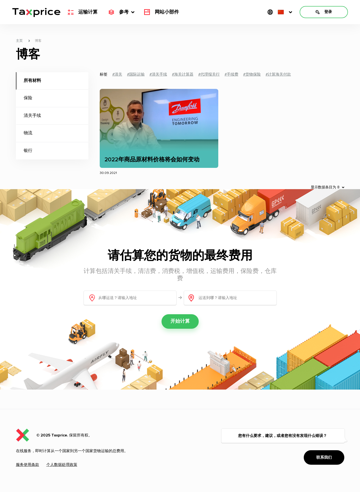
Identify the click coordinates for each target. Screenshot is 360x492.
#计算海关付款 (278, 74)
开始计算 (180, 321)
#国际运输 (136, 74)
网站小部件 (161, 12)
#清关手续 (158, 74)
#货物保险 (252, 74)
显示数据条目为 (323, 187)
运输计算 (83, 12)
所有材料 (32, 80)
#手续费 (231, 74)
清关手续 (32, 116)
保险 (28, 98)
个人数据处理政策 (61, 465)
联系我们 (324, 457)
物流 (28, 133)
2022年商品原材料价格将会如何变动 (152, 160)
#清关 (117, 74)
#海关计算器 (182, 74)
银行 (28, 151)
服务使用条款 (27, 465)
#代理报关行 (209, 74)
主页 (19, 41)
